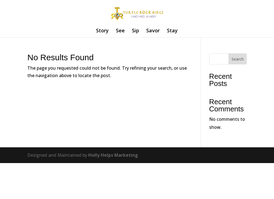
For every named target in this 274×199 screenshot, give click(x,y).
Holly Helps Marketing (113, 155)
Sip (135, 31)
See (120, 31)
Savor (153, 31)
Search (238, 59)
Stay (172, 31)
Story (102, 31)
